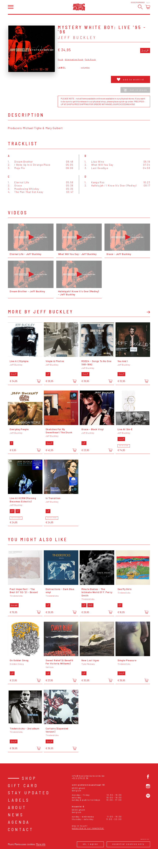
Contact (20, 829)
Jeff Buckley (77, 37)
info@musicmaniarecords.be (88, 776)
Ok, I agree (90, 844)
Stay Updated (29, 792)
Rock (60, 59)
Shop (29, 778)
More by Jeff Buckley (40, 312)
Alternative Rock (74, 59)
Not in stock (135, 90)
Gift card (23, 785)
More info (40, 844)
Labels (19, 800)
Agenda (19, 822)
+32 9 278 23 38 (80, 778)
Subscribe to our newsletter (88, 828)
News (16, 814)
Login (148, 2)
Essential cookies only (128, 844)
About (17, 807)
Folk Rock (90, 59)
